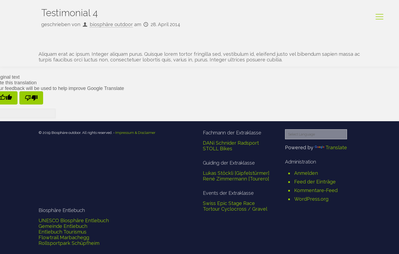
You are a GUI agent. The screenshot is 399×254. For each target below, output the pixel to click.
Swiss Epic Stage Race (229, 203)
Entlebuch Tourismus (62, 232)
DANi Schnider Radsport (231, 143)
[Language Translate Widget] (316, 134)
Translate (331, 147)
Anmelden (306, 173)
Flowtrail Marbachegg (64, 237)
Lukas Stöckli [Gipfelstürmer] (236, 173)
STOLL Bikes (217, 148)
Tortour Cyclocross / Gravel (235, 209)
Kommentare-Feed (316, 190)
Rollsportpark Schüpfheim (69, 243)
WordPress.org (311, 199)
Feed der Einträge (315, 182)
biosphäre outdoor (111, 24)
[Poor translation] (31, 98)
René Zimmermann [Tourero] (236, 179)
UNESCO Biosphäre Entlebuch (74, 220)
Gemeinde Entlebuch (63, 226)
